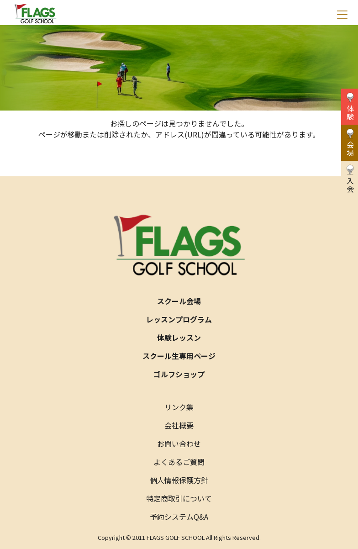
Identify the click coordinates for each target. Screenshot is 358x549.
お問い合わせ (179, 443)
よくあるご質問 (179, 461)
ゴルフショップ (179, 374)
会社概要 (179, 425)
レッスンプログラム (179, 319)
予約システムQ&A (179, 516)
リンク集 (179, 406)
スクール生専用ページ (179, 355)
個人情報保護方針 (179, 480)
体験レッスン (179, 337)
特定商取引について (179, 498)
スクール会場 (179, 301)
